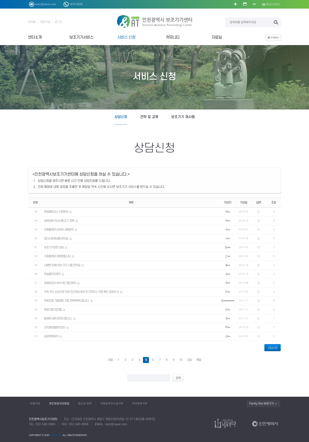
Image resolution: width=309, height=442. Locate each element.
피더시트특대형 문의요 (56, 238)
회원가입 (45, 22)
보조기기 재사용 (183, 117)
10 (180, 359)
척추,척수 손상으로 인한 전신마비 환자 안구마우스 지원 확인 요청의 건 (81, 291)
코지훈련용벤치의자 (54, 327)
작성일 (243, 202)
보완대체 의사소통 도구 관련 (59, 220)
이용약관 (35, 403)
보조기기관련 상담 (54, 247)
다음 (189, 359)
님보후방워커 (51, 336)
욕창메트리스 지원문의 (56, 211)
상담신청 (120, 117)
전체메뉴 (273, 37)
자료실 (217, 37)
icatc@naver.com (116, 424)
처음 (110, 359)
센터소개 (35, 37)
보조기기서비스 (81, 37)
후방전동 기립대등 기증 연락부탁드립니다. (66, 300)
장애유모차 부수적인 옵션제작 (60, 283)
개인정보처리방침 (59, 403)
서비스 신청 (126, 37)
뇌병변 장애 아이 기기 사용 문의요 (62, 265)
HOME (32, 22)
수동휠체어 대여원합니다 (57, 256)
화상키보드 (271, 4)
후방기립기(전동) (53, 309)
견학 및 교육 (149, 117)
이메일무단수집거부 (111, 403)
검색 (178, 378)
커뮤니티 (172, 37)
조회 (273, 202)
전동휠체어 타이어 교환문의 (59, 229)
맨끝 (198, 359)
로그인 (58, 22)
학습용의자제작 (52, 274)
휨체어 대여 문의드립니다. (58, 318)
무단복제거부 (139, 403)
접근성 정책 (85, 403)
